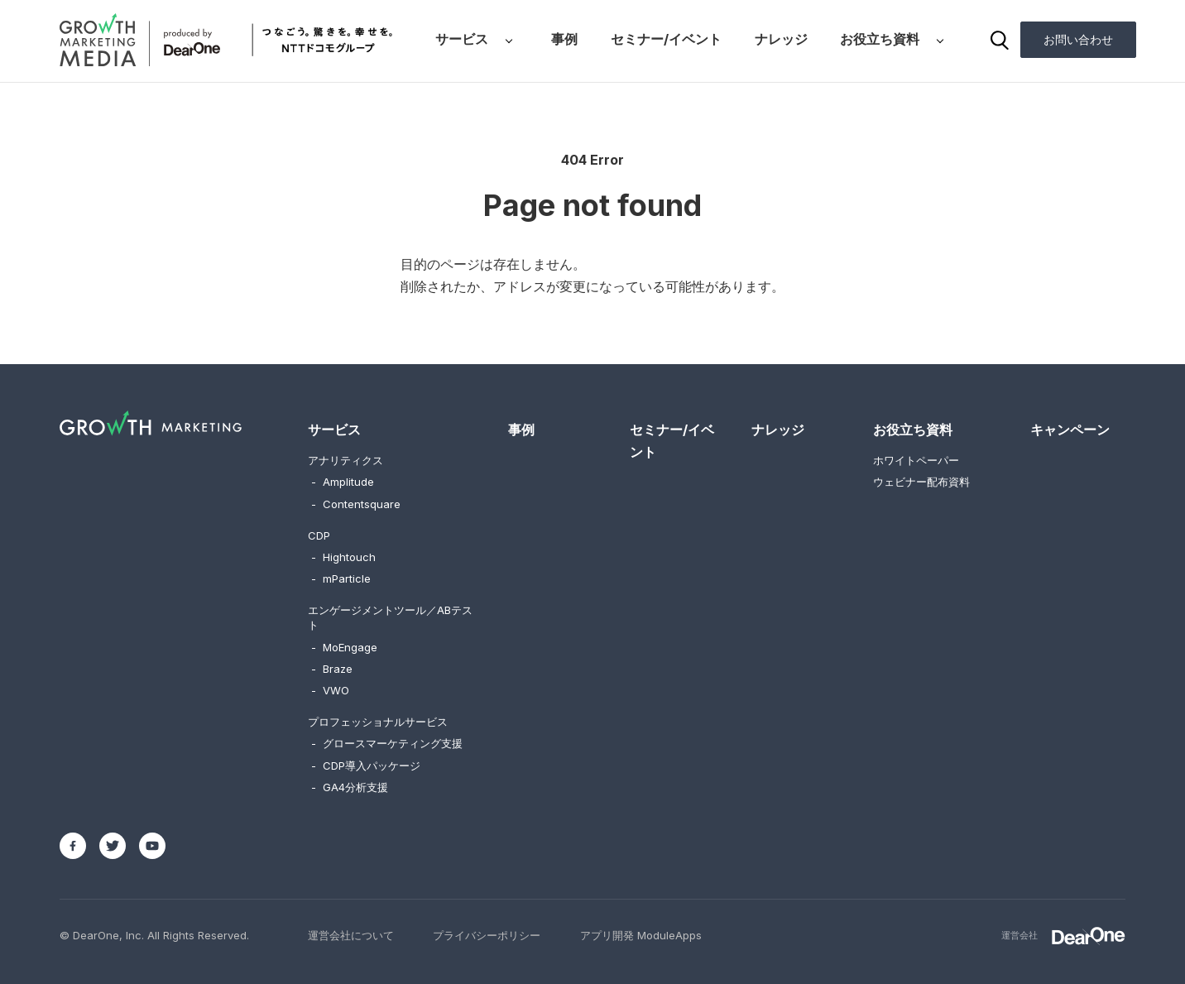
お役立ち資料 (879, 39)
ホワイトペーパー (916, 460)
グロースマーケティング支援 (387, 743)
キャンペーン (1070, 429)
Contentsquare (356, 504)
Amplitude (342, 481)
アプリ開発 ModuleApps (641, 935)
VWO (330, 690)
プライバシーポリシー (486, 935)
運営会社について (351, 935)
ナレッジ (781, 39)
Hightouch (343, 557)
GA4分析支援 (349, 787)
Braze (332, 668)
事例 (564, 39)
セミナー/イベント (666, 39)
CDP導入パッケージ (365, 765)
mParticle (341, 578)
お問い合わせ (1078, 39)
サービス (461, 39)
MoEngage (344, 647)
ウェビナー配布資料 (921, 481)
